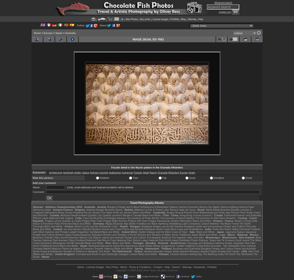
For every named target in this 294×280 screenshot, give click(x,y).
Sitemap (192, 19)
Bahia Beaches (221, 209)
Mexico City (86, 237)
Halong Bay (195, 254)
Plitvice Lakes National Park (48, 218)
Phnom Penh (238, 212)
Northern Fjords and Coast (106, 229)
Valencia (109, 248)
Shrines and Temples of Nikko (154, 234)
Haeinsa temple (223, 243)
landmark (68, 172)
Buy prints (145, 19)
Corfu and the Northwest (97, 226)
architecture (55, 172)
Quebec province (112, 215)
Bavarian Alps (121, 223)
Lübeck (205, 223)
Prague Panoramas (159, 220)
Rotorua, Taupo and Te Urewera (217, 240)
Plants (194, 240)
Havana (121, 218)
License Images (95, 267)
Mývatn (87, 229)
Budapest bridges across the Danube (162, 226)
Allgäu (108, 223)
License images (160, 19)
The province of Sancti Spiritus (177, 218)
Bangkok (206, 248)
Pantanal (78, 212)
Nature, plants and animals (108, 237)
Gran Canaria (248, 245)
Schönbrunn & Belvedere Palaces (159, 207)
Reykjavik (150, 229)
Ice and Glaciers (73, 229)
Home (37, 33)
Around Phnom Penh (187, 212)
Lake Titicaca (170, 209)
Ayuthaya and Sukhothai (186, 248)
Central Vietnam (179, 254)
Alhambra (173, 172)
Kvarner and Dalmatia (248, 215)
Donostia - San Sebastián (225, 245)
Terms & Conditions (140, 267)
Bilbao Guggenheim (164, 245)
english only (225, 12)
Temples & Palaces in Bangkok (80, 251)
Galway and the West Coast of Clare (167, 232)
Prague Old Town (137, 220)
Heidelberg (175, 223)
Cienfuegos (110, 218)
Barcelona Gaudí (135, 245)
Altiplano (139, 209)
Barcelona (94, 245)
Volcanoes (46, 243)
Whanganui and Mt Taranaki (68, 243)
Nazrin (153, 172)
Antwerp (90, 209)
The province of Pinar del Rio (143, 218)
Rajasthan (83, 232)
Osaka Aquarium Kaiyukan (87, 234)
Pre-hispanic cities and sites (187, 237)
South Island (242, 240)
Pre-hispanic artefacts (159, 237)
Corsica (247, 220)
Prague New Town (92, 220)
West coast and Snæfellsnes (187, 229)
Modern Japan (63, 234)
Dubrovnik (230, 215)
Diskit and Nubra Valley (225, 229)
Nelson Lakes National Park (148, 240)
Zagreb (69, 218)
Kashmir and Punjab (56, 232)
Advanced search (223, 2)
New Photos (132, 19)
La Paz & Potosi (154, 209)
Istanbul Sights (208, 251)
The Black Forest (229, 223)
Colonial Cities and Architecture (61, 237)
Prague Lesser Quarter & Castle (63, 220)
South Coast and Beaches (48, 251)
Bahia (209, 209)
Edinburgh (112, 254)
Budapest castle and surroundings (203, 226)
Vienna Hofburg (229, 207)
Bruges (100, 209)
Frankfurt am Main (146, 223)
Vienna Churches (188, 207)
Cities (71, 240)
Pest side (251, 226)
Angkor (171, 212)
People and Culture (128, 207)
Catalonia (190, 245)
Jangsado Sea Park (244, 243)
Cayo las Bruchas (93, 218)
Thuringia (38, 226)
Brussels (110, 209)
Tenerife (98, 248)
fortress (94, 172)
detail (146, 172)
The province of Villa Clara (210, 218)
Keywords (199, 267)
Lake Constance (191, 223)
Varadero (231, 218)
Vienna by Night (42, 209)
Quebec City (95, 215)
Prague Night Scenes (115, 220)
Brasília (235, 209)
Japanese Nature (235, 232)
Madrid (47, 248)
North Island (172, 240)
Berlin (132, 223)
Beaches (38, 237)
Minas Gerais (65, 212)
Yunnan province (202, 215)
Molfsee (214, 223)
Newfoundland (79, 215)
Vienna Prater (246, 207)
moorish (103, 172)
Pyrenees (66, 223)
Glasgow (124, 254)
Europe (48, 33)
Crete (115, 226)
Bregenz (112, 207)
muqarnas (127, 172)
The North (245, 223)
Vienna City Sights (209, 207)
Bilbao (149, 245)
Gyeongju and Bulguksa (200, 243)
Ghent (118, 209)
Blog (183, 19)
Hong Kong (186, 215)
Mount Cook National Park (117, 240)
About (123, 267)
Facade (138, 172)
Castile (180, 245)
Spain (58, 33)
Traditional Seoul (49, 245)
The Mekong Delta (213, 254)
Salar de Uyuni (187, 209)
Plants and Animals (133, 229)
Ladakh (73, 232)
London (133, 254)
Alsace (238, 220)
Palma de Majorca (72, 248)
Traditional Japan (188, 234)
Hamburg (163, 223)
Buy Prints (112, 267)
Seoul (36, 245)
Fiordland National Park (88, 240)
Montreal (65, 215)
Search (176, 267)
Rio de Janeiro (92, 212)
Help (200, 19)
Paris (57, 223)
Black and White (142, 212)
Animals (62, 240)
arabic (77, 172)
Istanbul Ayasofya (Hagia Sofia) (161, 251)
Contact (157, 267)
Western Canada (132, 215)
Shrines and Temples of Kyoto (120, 234)
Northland (184, 240)
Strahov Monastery (181, 220)
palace (85, 172)
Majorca (56, 248)
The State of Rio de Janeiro (116, 212)
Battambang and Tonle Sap (215, 212)
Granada (70, 33)
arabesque (115, 172)
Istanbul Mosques (190, 251)
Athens (78, 226)
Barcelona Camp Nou (113, 245)
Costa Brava (203, 245)
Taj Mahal (95, 232)
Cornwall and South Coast (91, 254)
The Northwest (244, 254)
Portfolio (174, 19)
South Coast (163, 229)
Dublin (142, 232)
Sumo (175, 234)
